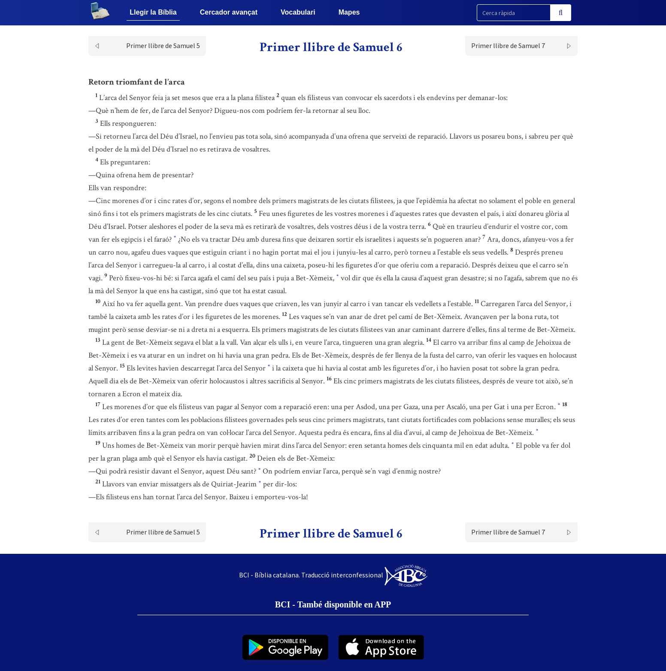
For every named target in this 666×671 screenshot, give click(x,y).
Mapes (349, 12)
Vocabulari (298, 12)
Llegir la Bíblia (153, 12)
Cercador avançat (228, 12)
